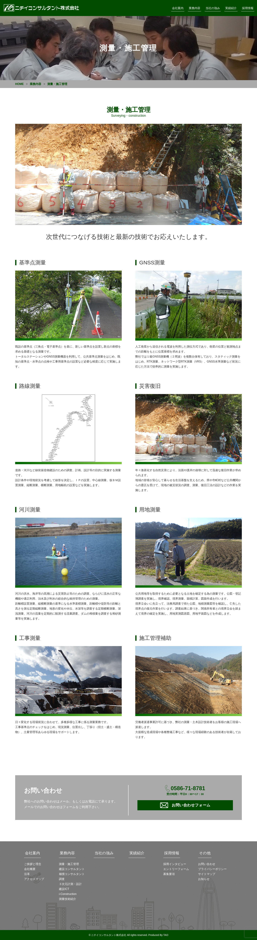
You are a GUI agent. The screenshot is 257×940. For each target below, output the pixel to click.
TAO (165, 935)
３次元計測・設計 (70, 883)
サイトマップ (206, 874)
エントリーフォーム (176, 869)
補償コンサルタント (72, 874)
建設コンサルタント (72, 869)
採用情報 (247, 8)
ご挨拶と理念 (32, 864)
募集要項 (169, 874)
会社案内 (177, 8)
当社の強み (213, 8)
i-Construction (68, 893)
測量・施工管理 (69, 864)
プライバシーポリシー (212, 869)
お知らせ (204, 879)
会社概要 (30, 869)
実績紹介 (231, 8)
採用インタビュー (174, 864)
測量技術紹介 (67, 898)
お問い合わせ (206, 864)
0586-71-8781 (188, 788)
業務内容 (194, 8)
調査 (62, 879)
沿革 (27, 874)
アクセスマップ (34, 879)
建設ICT (64, 888)
